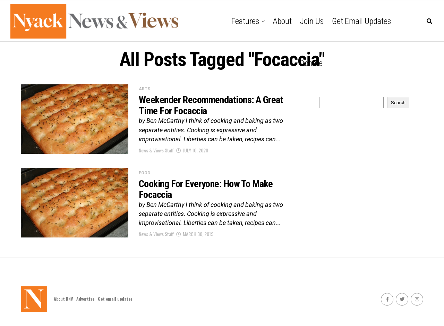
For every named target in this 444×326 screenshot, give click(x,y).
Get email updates (361, 21)
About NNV (63, 299)
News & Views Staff (156, 150)
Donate (311, 63)
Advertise (85, 299)
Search (398, 102)
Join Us (312, 21)
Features (245, 21)
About (282, 21)
